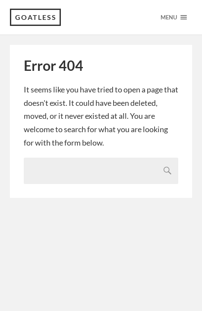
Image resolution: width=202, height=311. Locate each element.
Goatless (36, 17)
